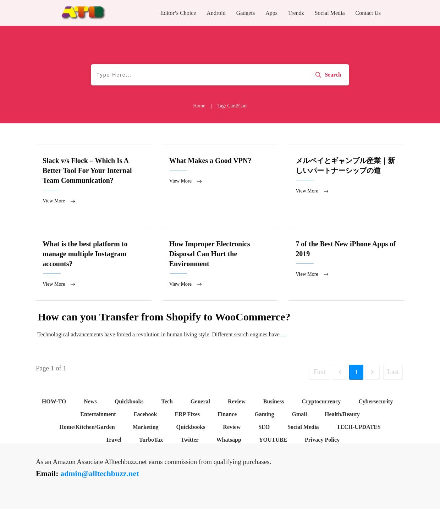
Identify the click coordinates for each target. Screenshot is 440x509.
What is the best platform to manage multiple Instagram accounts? (93, 265)
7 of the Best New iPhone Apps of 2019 (346, 265)
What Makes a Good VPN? (220, 181)
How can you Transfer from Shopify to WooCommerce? (164, 317)
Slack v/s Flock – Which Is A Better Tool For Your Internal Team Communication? (93, 181)
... (283, 335)
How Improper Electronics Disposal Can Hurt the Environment (220, 265)
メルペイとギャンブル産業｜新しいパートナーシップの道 (346, 181)
